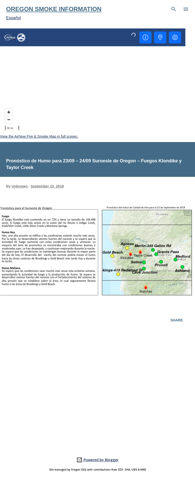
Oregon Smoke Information (54, 9)
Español (13, 18)
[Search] (174, 9)
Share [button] (176, 320)
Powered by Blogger (97, 459)
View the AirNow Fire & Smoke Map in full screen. (39, 136)
